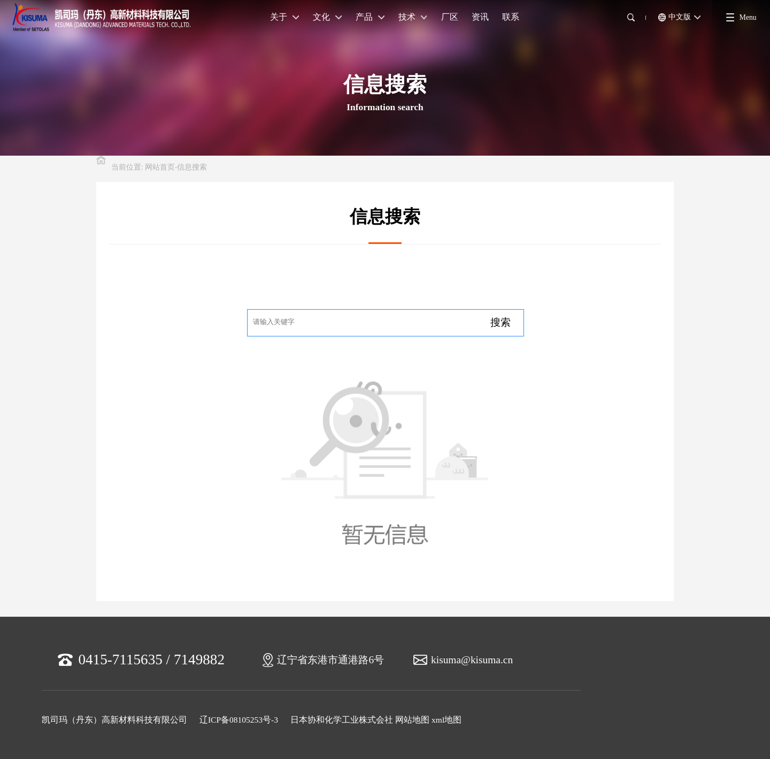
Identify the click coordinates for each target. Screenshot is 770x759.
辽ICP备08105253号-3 (238, 719)
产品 (370, 16)
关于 (284, 16)
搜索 (500, 322)
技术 (412, 16)
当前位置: (127, 167)
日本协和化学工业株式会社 (341, 719)
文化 (327, 16)
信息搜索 (192, 167)
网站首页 (160, 167)
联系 (510, 16)
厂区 (449, 16)
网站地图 (412, 719)
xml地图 (446, 719)
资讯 (480, 16)
